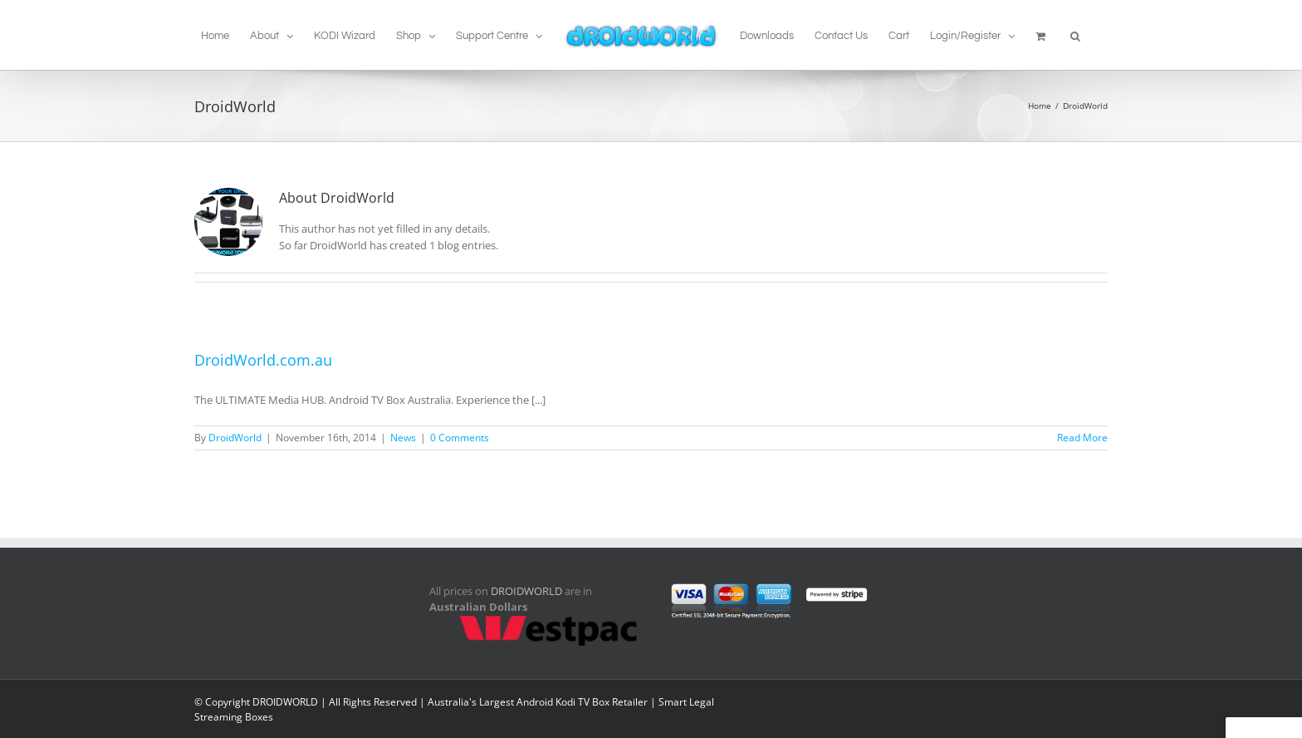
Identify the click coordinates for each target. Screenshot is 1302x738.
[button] (1075, 35)
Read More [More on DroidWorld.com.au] (1082, 437)
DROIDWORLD (526, 590)
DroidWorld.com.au (263, 360)
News (403, 437)
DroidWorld (235, 437)
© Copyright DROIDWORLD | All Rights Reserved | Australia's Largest (355, 702)
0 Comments (459, 437)
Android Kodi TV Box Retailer (582, 702)
